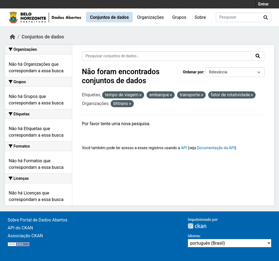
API (184, 148)
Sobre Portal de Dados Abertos (37, 220)
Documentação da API (216, 148)
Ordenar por (193, 72)
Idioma (193, 236)
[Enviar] (265, 17)
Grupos (179, 17)
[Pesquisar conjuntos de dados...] (243, 17)
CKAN (197, 226)
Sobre (200, 17)
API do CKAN (20, 227)
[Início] (12, 37)
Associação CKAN (25, 235)
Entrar (263, 4)
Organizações (150, 17)
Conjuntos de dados (109, 17)
